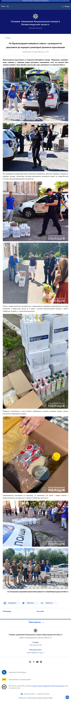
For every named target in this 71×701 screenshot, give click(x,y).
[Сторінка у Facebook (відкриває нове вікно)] (30, 662)
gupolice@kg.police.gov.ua (35, 652)
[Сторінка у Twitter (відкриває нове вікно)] (34, 662)
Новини (8, 38)
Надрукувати (12, 603)
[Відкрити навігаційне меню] (8, 6)
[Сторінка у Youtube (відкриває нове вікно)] (37, 662)
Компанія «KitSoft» (30, 694)
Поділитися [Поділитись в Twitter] (49, 603)
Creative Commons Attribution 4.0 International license (48, 686)
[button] (35, 622)
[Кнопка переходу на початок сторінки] (67, 697)
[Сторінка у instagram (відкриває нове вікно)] (41, 662)
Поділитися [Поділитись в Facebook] (30, 603)
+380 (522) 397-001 (35, 645)
